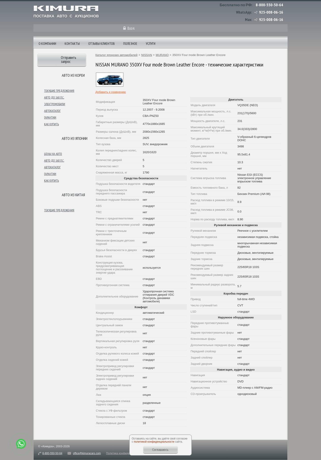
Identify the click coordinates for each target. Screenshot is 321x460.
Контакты (72, 43)
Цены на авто (53, 154)
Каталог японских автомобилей (116, 55)
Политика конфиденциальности (126, 453)
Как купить (51, 124)
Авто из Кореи (73, 75)
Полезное (130, 43)
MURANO (162, 55)
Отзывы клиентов (101, 43)
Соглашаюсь (160, 449)
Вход (131, 28)
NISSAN (146, 55)
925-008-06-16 (271, 12)
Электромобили (54, 104)
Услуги (150, 43)
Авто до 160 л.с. (54, 97)
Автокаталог (52, 111)
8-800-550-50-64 (269, 4)
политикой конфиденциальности (154, 441)
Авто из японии (74, 138)
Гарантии (50, 118)
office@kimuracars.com (87, 453)
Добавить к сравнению (110, 92)
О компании (47, 43)
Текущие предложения (59, 91)
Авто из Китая (73, 194)
